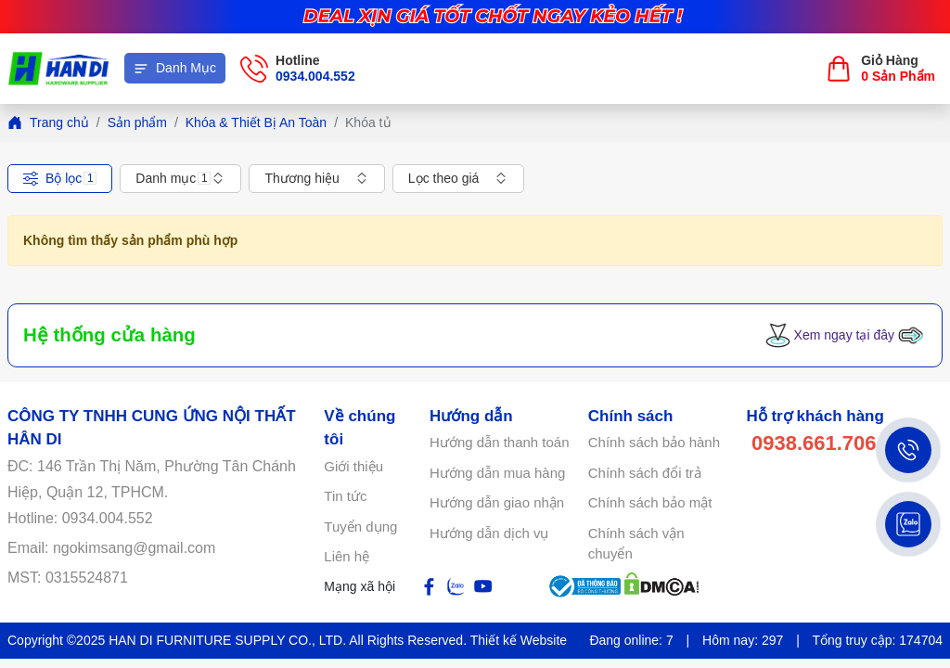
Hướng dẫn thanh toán (499, 442)
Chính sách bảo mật (650, 502)
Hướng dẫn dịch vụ (489, 533)
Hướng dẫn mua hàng (497, 473)
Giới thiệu (353, 466)
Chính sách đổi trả (644, 473)
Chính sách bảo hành (654, 442)
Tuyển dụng (360, 526)
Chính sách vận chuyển (636, 543)
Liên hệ (346, 556)
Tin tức (345, 496)
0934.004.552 (315, 76)
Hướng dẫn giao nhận (497, 502)
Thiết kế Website (518, 640)
